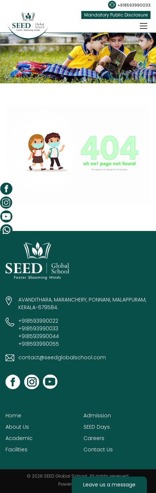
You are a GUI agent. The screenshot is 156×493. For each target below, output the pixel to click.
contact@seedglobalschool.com (62, 357)
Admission (97, 415)
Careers (93, 438)
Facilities (16, 449)
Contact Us (98, 449)
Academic (19, 438)
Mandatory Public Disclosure (116, 15)
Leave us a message (109, 484)
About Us (17, 427)
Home (13, 415)
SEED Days (96, 427)
